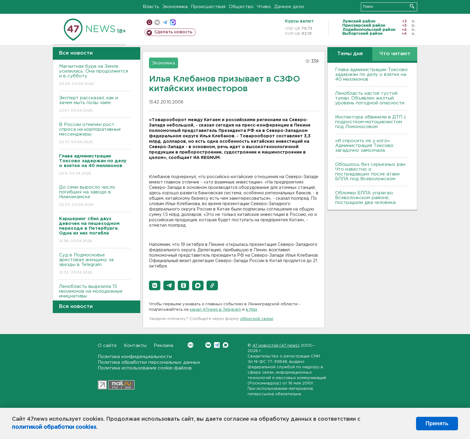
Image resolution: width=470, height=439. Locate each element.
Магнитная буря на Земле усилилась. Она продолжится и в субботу (95, 75)
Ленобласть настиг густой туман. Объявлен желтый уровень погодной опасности (369, 98)
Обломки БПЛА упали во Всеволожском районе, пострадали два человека (365, 198)
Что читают (394, 54)
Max (225, 345)
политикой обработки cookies (54, 427)
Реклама (163, 346)
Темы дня (350, 54)
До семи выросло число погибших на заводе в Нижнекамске (95, 196)
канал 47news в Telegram (215, 309)
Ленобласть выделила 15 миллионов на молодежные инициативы (95, 295)
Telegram (217, 345)
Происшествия (208, 7)
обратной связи (256, 319)
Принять (437, 423)
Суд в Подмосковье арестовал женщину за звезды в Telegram (95, 264)
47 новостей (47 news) (275, 345)
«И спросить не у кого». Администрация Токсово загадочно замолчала (364, 145)
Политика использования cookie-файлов (145, 368)
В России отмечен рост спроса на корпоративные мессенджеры (95, 134)
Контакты (135, 346)
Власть (151, 7)
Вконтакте (190, 345)
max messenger (173, 22)
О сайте (107, 346)
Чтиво (264, 7)
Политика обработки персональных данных (149, 362)
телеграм (165, 22)
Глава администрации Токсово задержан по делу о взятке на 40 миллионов (371, 74)
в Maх (251, 309)
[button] (154, 285)
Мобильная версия (149, 22)
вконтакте (157, 22)
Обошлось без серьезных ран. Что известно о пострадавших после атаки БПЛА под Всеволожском (370, 172)
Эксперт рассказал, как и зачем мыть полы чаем (95, 104)
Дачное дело (289, 7)
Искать (412, 6)
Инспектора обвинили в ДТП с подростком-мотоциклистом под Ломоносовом (370, 122)
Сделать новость (173, 32)
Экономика (175, 7)
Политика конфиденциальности (135, 357)
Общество (241, 7)
